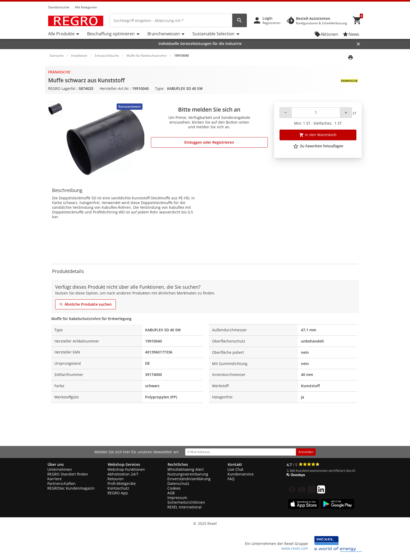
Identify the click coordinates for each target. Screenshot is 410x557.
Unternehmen (59, 469)
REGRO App (117, 492)
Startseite (56, 55)
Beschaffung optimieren (111, 34)
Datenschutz (178, 483)
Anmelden (305, 452)
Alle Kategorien (86, 7)
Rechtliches (178, 464)
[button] (360, 2)
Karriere (54, 478)
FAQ (231, 478)
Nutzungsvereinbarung (187, 474)
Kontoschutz (118, 488)
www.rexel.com (294, 548)
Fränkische (59, 71)
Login (267, 18)
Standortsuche (58, 7)
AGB (171, 492)
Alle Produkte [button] (61, 34)
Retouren (115, 478)
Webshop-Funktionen (126, 469)
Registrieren (271, 23)
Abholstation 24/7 (122, 474)
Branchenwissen (163, 34)
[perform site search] (239, 20)
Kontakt (235, 464)
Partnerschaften (61, 483)
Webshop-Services (124, 464)
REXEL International (184, 506)
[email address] (240, 452)
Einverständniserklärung (188, 478)
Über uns (56, 464)
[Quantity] (315, 112)
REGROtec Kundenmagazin (71, 488)
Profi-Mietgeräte (121, 483)
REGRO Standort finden (67, 474)
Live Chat (235, 469)
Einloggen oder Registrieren (209, 142)
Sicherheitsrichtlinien (186, 502)
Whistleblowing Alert (185, 469)
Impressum (177, 497)
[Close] (358, 44)
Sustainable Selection (213, 34)
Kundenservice (240, 474)
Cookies (174, 488)
